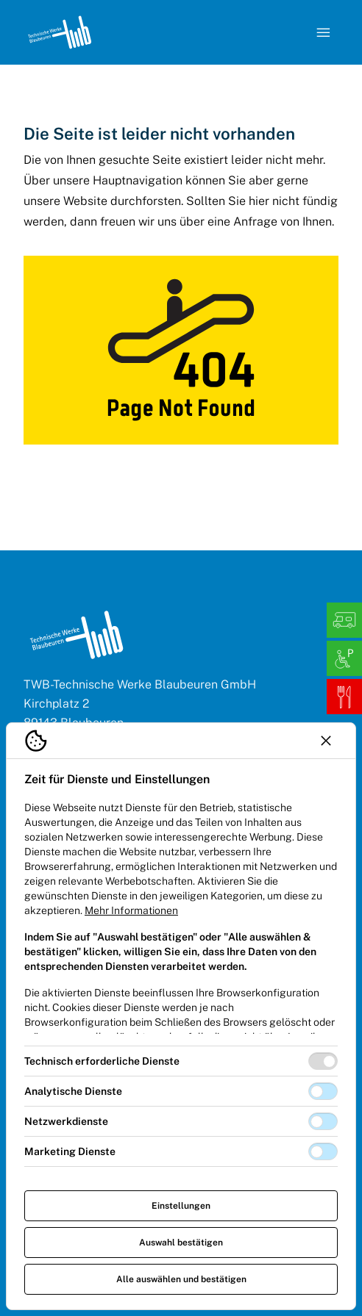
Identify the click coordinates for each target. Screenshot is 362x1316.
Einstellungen (181, 1206)
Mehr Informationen (131, 910)
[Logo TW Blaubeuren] (60, 32)
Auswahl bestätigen (181, 1242)
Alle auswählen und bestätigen (181, 1279)
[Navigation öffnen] (323, 32)
